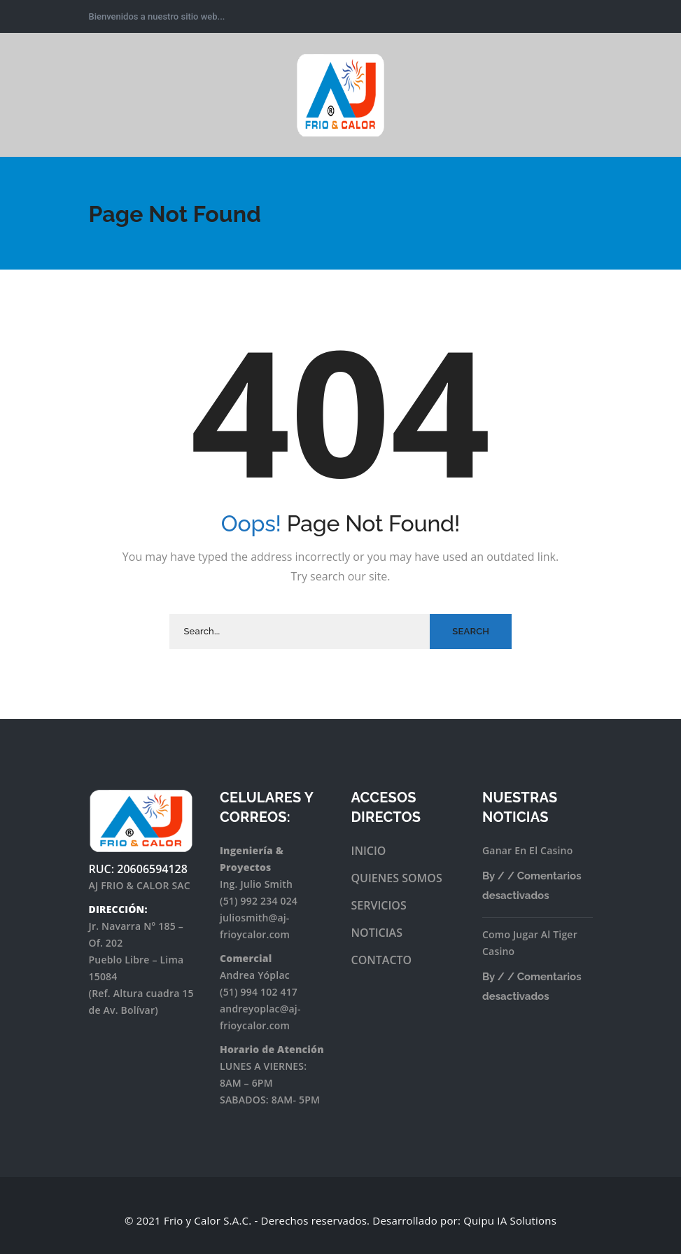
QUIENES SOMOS (396, 878)
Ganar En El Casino (527, 850)
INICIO (368, 850)
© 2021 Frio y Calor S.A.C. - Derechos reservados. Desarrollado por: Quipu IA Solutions (340, 1220)
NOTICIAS (376, 932)
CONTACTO (381, 960)
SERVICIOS (379, 905)
